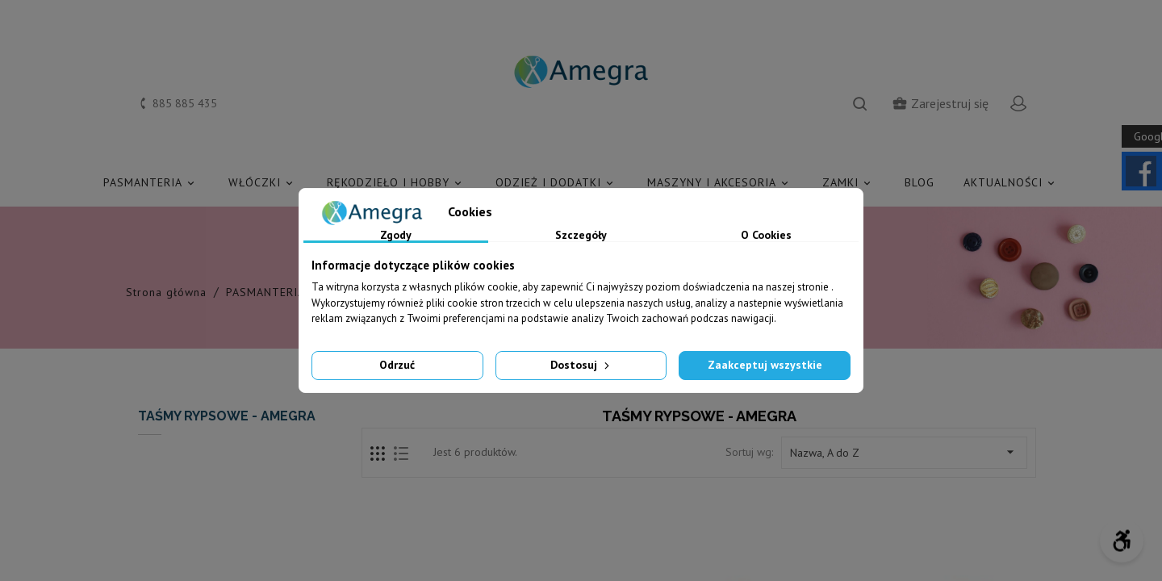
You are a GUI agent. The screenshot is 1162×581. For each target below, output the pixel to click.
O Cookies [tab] (766, 235)
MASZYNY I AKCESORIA (720, 182)
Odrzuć (397, 364)
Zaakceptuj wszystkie (765, 364)
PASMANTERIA (151, 182)
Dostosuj (581, 364)
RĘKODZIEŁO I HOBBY (396, 182)
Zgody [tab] (396, 235)
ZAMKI (849, 182)
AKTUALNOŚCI (1011, 182)
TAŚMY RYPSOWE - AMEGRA (227, 416)
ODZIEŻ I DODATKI (556, 182)
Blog (919, 182)
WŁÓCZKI (263, 182)
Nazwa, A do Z (904, 452)
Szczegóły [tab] (581, 235)
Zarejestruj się (940, 103)
